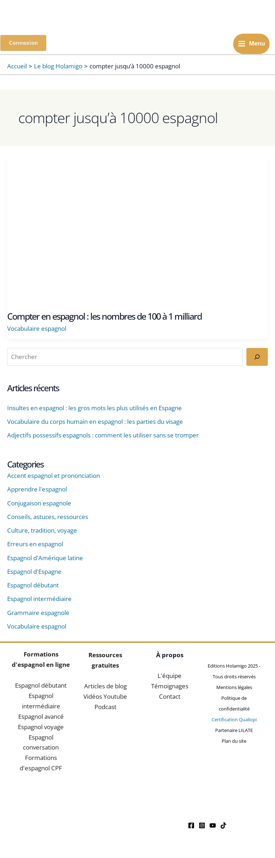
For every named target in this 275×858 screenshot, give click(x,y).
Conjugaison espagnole (39, 504)
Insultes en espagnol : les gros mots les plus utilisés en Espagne (94, 408)
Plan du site (234, 741)
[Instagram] (202, 826)
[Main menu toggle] (251, 44)
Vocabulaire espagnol (36, 329)
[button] (24, 43)
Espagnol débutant (33, 586)
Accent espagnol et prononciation (53, 476)
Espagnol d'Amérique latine (45, 558)
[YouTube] (212, 826)
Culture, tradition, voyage (42, 531)
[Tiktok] (223, 826)
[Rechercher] (257, 358)
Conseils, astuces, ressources (47, 517)
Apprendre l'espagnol (37, 490)
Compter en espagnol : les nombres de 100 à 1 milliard (104, 317)
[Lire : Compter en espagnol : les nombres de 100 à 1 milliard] (137, 228)
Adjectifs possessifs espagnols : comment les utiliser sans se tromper (103, 436)
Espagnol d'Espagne (34, 572)
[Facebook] (191, 826)
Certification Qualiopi (234, 720)
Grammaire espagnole (38, 613)
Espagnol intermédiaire (39, 600)
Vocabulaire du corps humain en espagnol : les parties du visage (95, 422)
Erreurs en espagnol (35, 545)
